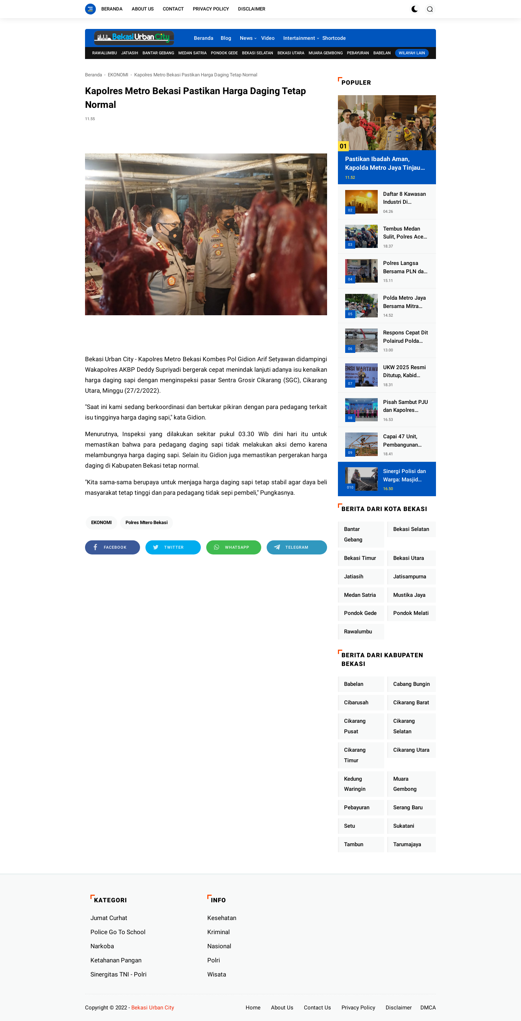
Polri (213, 960)
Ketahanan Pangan (115, 960)
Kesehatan (221, 917)
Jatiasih (129, 53)
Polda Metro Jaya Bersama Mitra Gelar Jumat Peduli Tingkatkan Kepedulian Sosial (405, 302)
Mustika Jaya (409, 595)
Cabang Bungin (411, 684)
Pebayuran (358, 53)
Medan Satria (192, 53)
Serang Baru (408, 807)
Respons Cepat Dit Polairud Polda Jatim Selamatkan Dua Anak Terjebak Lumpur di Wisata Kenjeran (405, 337)
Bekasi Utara (291, 53)
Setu (349, 826)
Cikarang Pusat (355, 726)
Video (268, 38)
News (246, 38)
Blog (226, 38)
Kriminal (218, 932)
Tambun (353, 844)
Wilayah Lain (412, 53)
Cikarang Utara (411, 750)
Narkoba (102, 946)
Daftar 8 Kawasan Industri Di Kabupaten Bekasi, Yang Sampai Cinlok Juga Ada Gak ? (405, 198)
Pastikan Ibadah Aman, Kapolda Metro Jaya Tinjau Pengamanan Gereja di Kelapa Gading (387, 163)
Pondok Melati (411, 613)
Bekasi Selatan (257, 53)
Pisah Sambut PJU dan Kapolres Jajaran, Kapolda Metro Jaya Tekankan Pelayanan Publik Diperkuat (405, 406)
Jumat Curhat (108, 917)
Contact (173, 9)
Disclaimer (251, 9)
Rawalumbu (104, 53)
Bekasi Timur (360, 558)
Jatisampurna (409, 576)
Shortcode (334, 38)
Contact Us (317, 1007)
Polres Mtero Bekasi (147, 522)
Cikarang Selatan (404, 726)
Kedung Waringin (354, 784)
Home (253, 1007)
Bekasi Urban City (152, 1007)
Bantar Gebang (158, 53)
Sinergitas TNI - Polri (118, 974)
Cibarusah (356, 702)
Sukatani (403, 826)
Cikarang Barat (411, 702)
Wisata (216, 974)
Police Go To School (117, 932)
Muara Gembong (326, 53)
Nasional (219, 946)
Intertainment (299, 38)
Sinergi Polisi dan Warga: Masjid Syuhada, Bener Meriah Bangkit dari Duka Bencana (405, 476)
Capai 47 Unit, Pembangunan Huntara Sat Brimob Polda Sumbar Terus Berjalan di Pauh (402, 441)
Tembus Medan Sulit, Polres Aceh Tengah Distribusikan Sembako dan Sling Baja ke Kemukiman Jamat (405, 233)
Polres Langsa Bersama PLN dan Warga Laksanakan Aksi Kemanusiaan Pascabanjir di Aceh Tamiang (405, 267)
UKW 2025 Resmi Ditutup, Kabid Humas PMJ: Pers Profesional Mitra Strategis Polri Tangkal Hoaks (405, 372)
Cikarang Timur (355, 755)
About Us (143, 9)
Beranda (112, 9)
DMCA (428, 1007)
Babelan (382, 53)
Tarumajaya (407, 844)
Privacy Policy (211, 9)
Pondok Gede (224, 53)
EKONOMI (118, 74)
